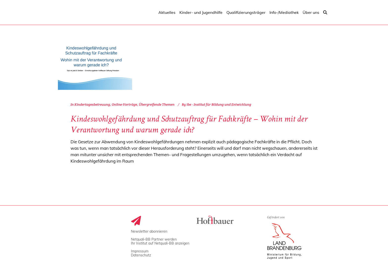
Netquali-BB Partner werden (154, 239)
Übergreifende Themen (156, 104)
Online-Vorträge (124, 104)
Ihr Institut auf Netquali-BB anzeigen (160, 243)
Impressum (139, 251)
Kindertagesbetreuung (92, 104)
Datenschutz (141, 255)
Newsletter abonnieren (149, 231)
